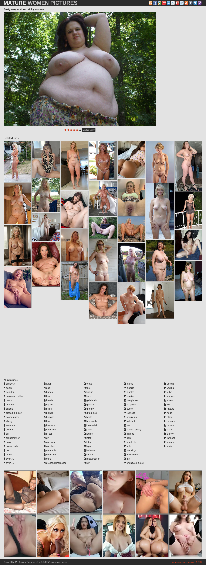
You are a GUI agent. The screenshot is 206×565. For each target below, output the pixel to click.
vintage (169, 442)
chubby (9, 404)
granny (89, 408)
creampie (50, 450)
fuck (87, 396)
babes (48, 392)
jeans (88, 429)
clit (46, 438)
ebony (8, 421)
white (168, 446)
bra (47, 421)
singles (129, 433)
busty (8, 400)
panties (129, 396)
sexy (168, 429)
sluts (127, 438)
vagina (169, 388)
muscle (129, 388)
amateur (9, 383)
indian (8, 454)
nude (168, 413)
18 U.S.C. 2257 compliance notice (51, 562)
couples (49, 446)
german (9, 429)
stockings (130, 450)
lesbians (89, 450)
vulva (168, 392)
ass (47, 388)
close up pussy (13, 413)
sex (127, 425)
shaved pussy (132, 429)
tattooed (169, 438)
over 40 (9, 463)
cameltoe (50, 429)
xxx (167, 404)
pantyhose (131, 400)
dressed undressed (55, 463)
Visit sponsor (89, 130)
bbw (47, 396)
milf (87, 463)
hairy (7, 442)
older (168, 417)
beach (48, 400)
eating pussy (11, 417)
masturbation (92, 459)
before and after (13, 396)
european (10, 425)
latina (88, 442)
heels (88, 417)
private (169, 425)
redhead (129, 413)
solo (127, 446)
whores (169, 396)
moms (128, 383)
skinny (169, 433)
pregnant (130, 404)
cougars (49, 442)
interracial (90, 425)
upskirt (169, 383)
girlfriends (90, 400)
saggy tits (130, 417)
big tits (48, 404)
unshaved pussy (134, 463)
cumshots (50, 454)
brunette (49, 425)
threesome (131, 454)
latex (87, 438)
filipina (88, 392)
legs (87, 446)
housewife (90, 421)
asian (8, 388)
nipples (129, 392)
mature (169, 408)
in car (48, 433)
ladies (88, 433)
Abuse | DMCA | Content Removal (19, 562)
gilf (6, 433)
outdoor (169, 421)
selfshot (129, 421)
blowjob (49, 417)
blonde (48, 413)
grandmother (12, 438)
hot (6, 450)
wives (168, 400)
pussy (128, 408)
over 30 (9, 459)
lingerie (89, 454)
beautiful (9, 392)
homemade (11, 446)
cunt (47, 459)
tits (127, 459)
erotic (88, 383)
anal (47, 383)
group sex (90, 413)
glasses (89, 404)
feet (87, 388)
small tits (130, 442)
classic (8, 408)
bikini (48, 408)
